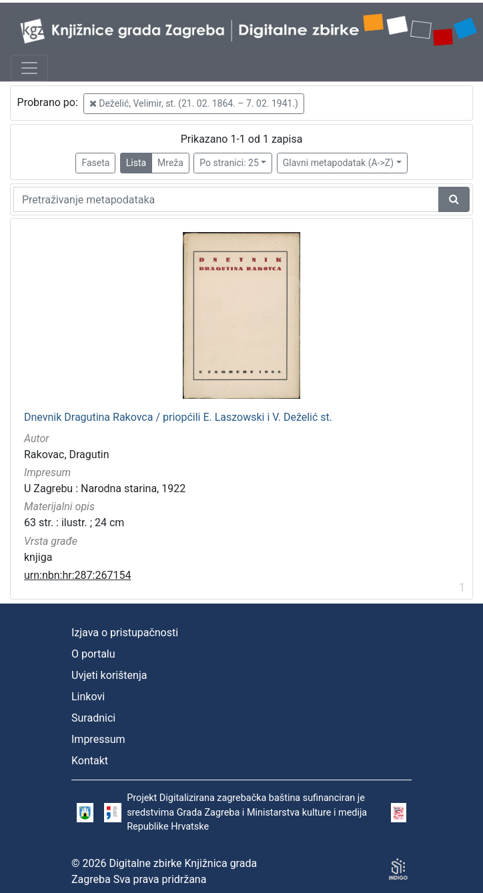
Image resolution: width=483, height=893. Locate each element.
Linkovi (88, 696)
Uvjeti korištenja (109, 675)
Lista (136, 162)
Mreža (170, 162)
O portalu (93, 654)
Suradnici (93, 718)
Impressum (98, 739)
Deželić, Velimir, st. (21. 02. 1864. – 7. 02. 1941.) (193, 103)
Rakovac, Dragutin (66, 454)
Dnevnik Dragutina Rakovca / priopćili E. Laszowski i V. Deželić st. (178, 417)
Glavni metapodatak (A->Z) (338, 162)
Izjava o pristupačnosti (124, 632)
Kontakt (89, 760)
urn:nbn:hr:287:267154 (77, 575)
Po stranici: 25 (229, 162)
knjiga (38, 557)
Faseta (95, 162)
